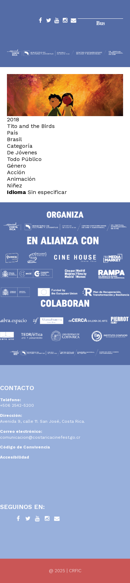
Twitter (48, 21)
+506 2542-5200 (17, 405)
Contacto (73, 21)
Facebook (40, 21)
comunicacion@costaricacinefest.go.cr (40, 437)
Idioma (16, 192)
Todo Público (24, 159)
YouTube (57, 21)
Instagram (65, 21)
